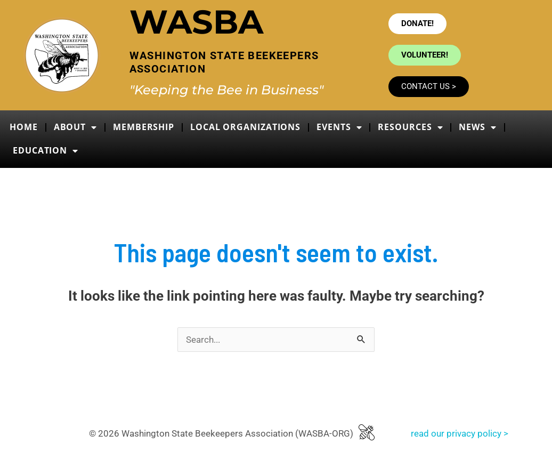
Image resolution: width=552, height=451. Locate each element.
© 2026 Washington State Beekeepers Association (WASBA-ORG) (221, 433)
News (478, 127)
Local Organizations (245, 127)
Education (45, 150)
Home (24, 127)
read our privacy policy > (459, 433)
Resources (410, 127)
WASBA (196, 22)
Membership (143, 127)
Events (339, 127)
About (75, 127)
